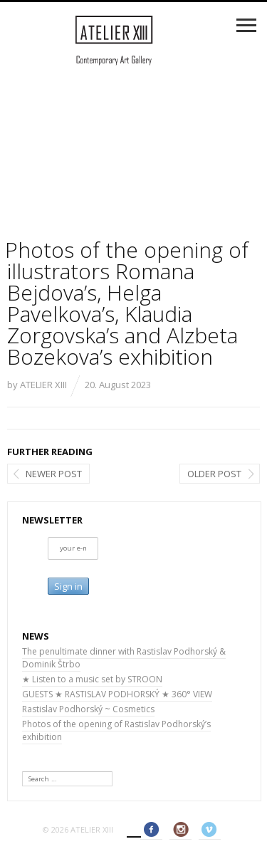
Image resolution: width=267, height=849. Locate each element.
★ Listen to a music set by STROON (92, 679)
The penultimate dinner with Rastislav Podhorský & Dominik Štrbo (124, 657)
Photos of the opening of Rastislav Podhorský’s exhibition (116, 730)
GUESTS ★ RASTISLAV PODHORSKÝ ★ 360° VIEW (117, 694)
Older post (214, 473)
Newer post (54, 473)
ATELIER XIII (43, 384)
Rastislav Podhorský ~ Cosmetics (88, 709)
